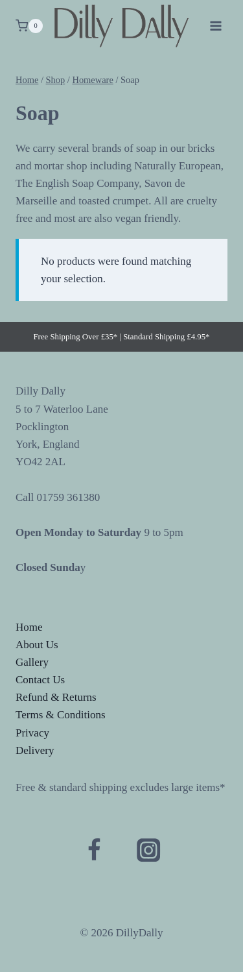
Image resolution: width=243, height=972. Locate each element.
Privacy (32, 733)
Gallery (32, 662)
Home (29, 627)
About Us (37, 644)
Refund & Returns (56, 697)
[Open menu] (215, 26)
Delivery (35, 750)
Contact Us (40, 680)
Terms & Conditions (61, 715)
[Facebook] (94, 850)
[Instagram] (148, 850)
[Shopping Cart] (29, 26)
